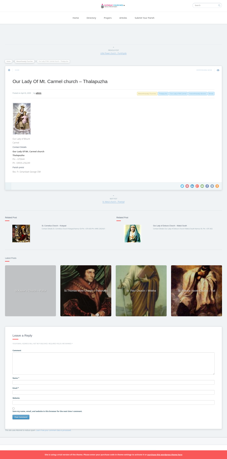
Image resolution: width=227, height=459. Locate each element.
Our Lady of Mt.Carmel (177, 93)
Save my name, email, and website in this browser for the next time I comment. (48, 411)
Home (76, 17)
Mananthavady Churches (25, 61)
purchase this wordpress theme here (164, 454)
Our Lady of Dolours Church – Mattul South (170, 226)
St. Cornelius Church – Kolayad (54, 226)
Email (16, 387)
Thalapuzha (162, 93)
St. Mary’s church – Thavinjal (113, 201)
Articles (123, 17)
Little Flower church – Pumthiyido (113, 53)
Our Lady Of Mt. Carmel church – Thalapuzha (60, 81)
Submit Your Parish (144, 17)
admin (39, 93)
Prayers (108, 17)
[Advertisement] (113, 34)
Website (16, 398)
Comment (17, 350)
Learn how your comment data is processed (54, 430)
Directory (91, 17)
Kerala (210, 93)
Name (16, 377)
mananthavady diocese (197, 93)
